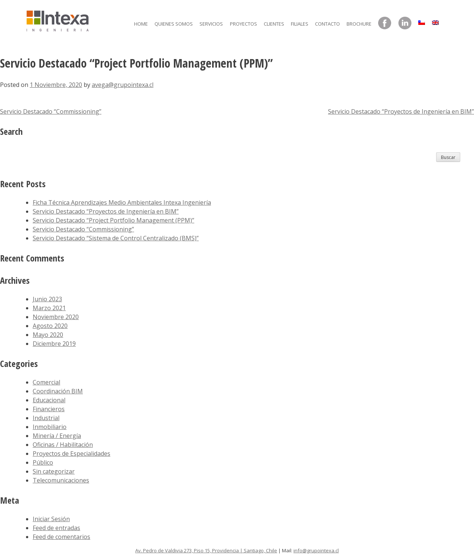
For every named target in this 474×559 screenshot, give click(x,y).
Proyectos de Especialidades (71, 453)
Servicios (211, 23)
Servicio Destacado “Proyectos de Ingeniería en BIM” (401, 111)
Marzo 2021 (49, 308)
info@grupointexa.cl (316, 550)
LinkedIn (405, 23)
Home (141, 23)
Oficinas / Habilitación (63, 445)
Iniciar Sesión (51, 519)
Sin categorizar (54, 471)
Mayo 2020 (48, 335)
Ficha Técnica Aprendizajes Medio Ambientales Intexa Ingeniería (122, 202)
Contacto (327, 23)
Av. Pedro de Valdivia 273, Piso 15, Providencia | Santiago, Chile (206, 550)
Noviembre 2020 (56, 317)
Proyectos (243, 23)
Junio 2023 (47, 299)
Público (43, 462)
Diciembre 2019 (54, 343)
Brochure (359, 23)
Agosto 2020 (50, 326)
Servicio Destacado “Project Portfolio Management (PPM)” (113, 220)
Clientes (274, 23)
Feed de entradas (56, 528)
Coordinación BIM (58, 391)
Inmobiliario (49, 427)
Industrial (46, 418)
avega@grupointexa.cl (122, 85)
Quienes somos (174, 23)
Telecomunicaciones (61, 480)
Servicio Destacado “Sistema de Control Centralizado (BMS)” (116, 238)
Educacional (49, 400)
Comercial (46, 382)
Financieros (49, 409)
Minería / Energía (57, 436)
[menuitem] (421, 21)
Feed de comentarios (61, 537)
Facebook (385, 23)
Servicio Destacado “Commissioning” (50, 111)
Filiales (299, 23)
